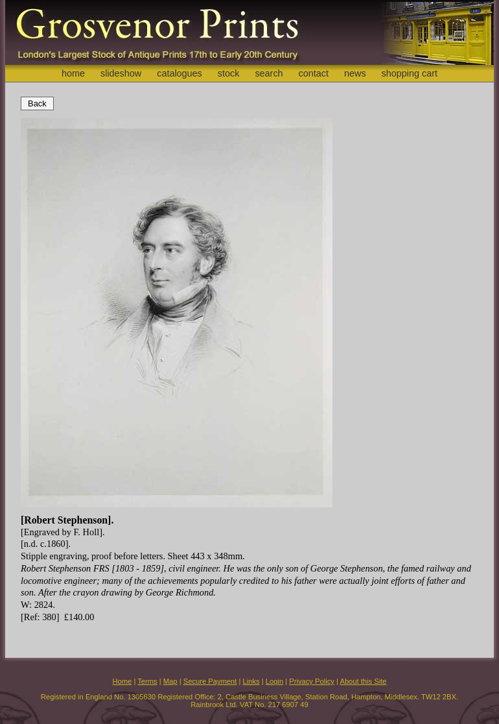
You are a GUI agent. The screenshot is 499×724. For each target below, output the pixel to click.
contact (314, 73)
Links (251, 681)
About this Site (363, 681)
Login (274, 681)
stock (229, 73)
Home (122, 681)
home (73, 73)
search (269, 73)
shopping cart (409, 73)
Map (170, 681)
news (355, 73)
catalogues (179, 73)
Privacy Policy (311, 681)
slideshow (120, 73)
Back (37, 103)
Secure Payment (210, 681)
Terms (147, 681)
